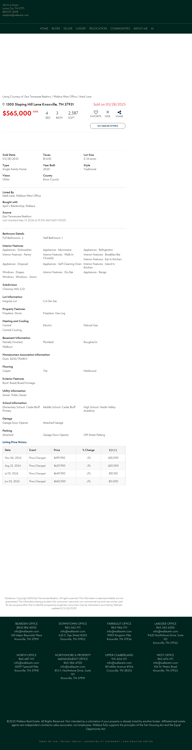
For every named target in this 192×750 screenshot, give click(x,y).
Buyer (56, 28)
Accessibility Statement (102, 742)
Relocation (98, 28)
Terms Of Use (48, 742)
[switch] (96, 115)
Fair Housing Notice (138, 742)
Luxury (81, 28)
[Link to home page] (95, 8)
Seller (67, 28)
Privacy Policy (71, 742)
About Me (140, 28)
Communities (120, 28)
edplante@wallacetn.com (16, 15)
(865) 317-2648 (10, 11)
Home (44, 28)
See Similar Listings (107, 126)
